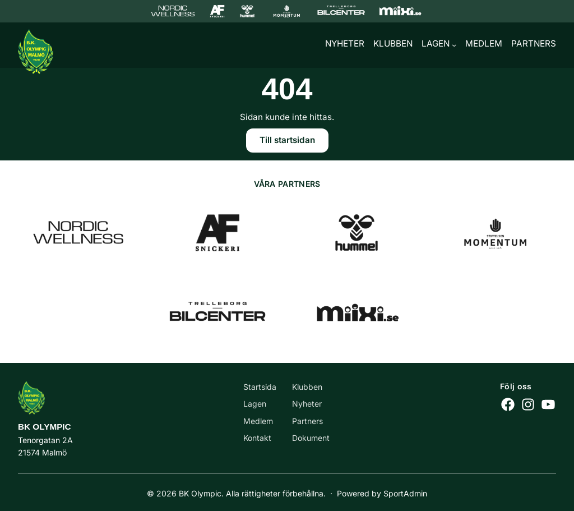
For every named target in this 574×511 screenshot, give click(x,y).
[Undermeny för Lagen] (454, 46)
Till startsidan (287, 141)
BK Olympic (44, 426)
